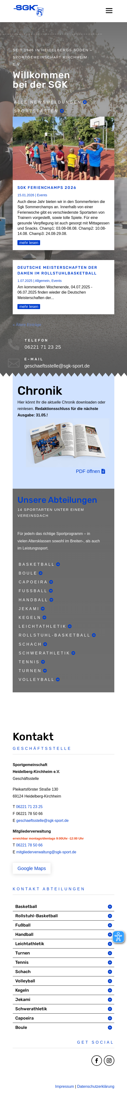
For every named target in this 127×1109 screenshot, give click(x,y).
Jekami (29, 609)
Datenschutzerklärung (95, 1086)
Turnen (30, 671)
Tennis (29, 662)
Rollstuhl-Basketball (55, 635)
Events (42, 195)
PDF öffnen (88, 471)
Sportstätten (36, 111)
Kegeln (30, 618)
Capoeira (33, 582)
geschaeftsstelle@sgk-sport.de (42, 821)
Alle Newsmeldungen (48, 102)
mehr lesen (28, 243)
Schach (30, 644)
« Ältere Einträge (27, 325)
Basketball (37, 564)
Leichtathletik (43, 626)
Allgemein (42, 281)
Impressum (64, 1086)
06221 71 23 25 (29, 807)
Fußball (33, 591)
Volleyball (37, 680)
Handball (33, 600)
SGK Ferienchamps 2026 (46, 187)
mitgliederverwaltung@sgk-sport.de (46, 852)
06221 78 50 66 (29, 845)
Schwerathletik (44, 653)
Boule (28, 573)
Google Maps (31, 868)
